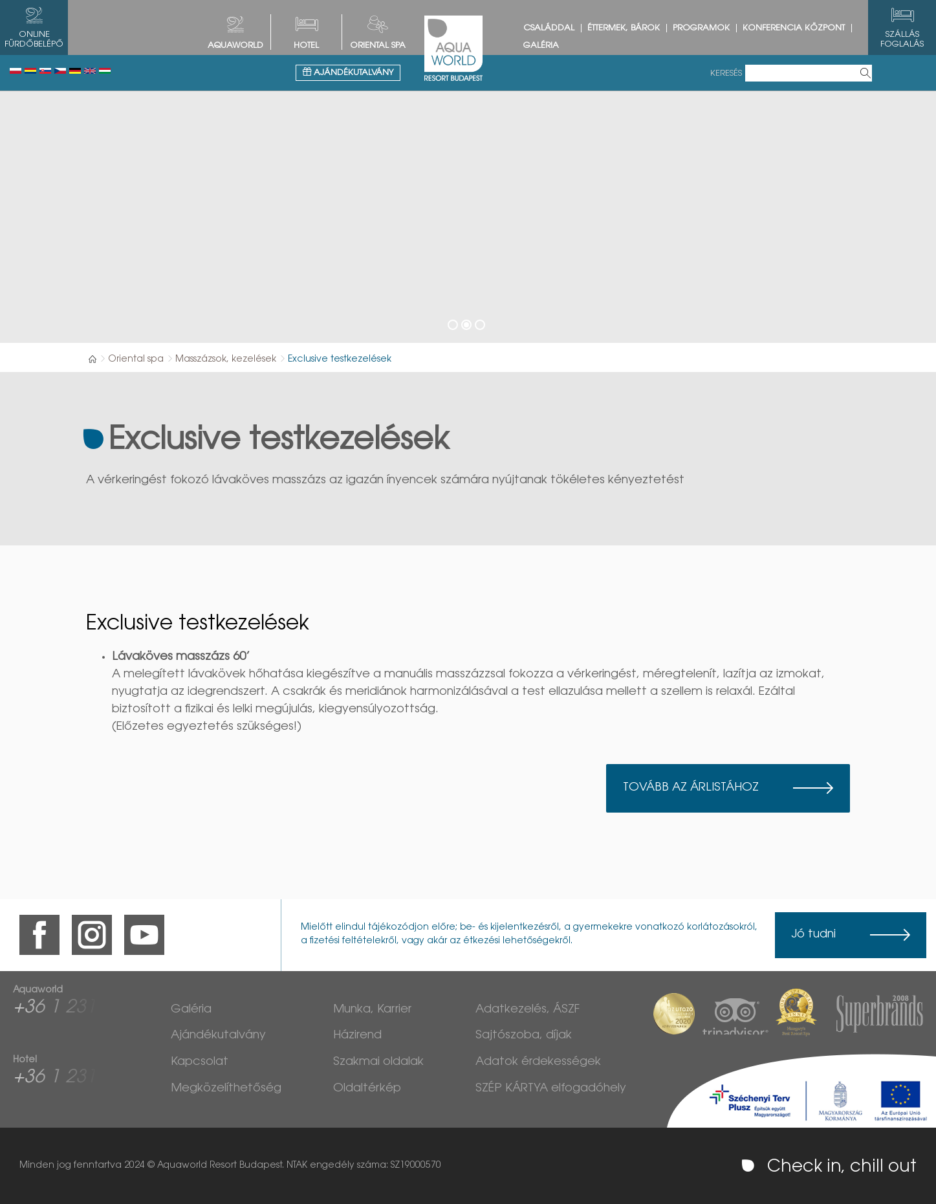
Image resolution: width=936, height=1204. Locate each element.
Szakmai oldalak (378, 1062)
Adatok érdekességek (538, 1062)
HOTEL (306, 45)
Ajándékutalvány (348, 72)
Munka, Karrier (372, 1010)
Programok (701, 28)
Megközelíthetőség (226, 1089)
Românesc (30, 71)
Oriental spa (378, 45)
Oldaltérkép (367, 1089)
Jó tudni (813, 935)
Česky (60, 71)
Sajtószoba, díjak (523, 1036)
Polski (15, 71)
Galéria (541, 45)
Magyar (105, 71)
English (90, 71)
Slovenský (45, 71)
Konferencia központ (794, 28)
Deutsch (75, 71)
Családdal (548, 28)
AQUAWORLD (235, 45)
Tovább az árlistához (691, 788)
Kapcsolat (199, 1062)
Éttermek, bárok (623, 28)
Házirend (357, 1036)
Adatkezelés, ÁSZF (527, 1010)
